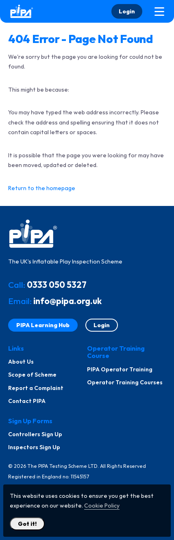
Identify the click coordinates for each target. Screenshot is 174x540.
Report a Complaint (35, 388)
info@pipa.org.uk (67, 301)
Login (127, 11)
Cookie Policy (102, 505)
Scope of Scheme (32, 374)
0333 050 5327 (57, 284)
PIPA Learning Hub (43, 325)
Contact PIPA (27, 401)
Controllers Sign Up (35, 434)
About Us (21, 361)
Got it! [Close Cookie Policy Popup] (27, 523)
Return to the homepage (41, 188)
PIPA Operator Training (119, 369)
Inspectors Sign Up (34, 447)
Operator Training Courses (125, 382)
